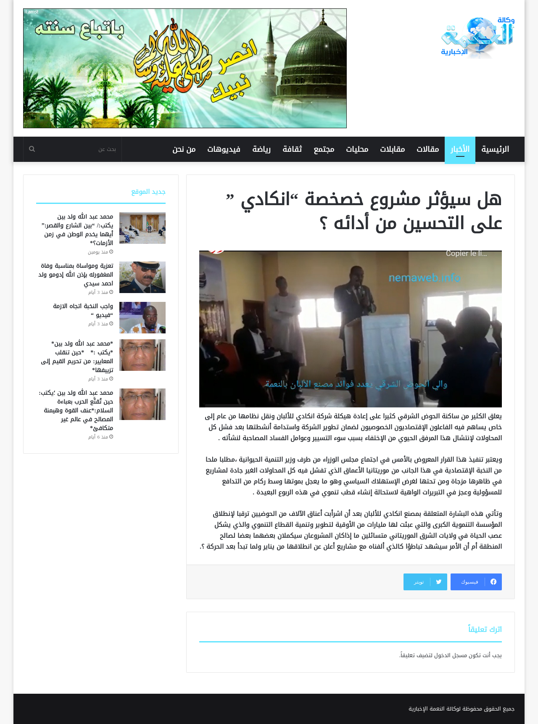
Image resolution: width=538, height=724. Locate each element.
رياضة (261, 149)
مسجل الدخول (450, 655)
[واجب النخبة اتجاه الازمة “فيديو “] (142, 317)
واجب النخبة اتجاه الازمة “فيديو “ (83, 311)
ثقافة (292, 149)
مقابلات (392, 149)
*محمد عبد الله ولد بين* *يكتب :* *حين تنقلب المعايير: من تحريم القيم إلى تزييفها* (77, 357)
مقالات (428, 149)
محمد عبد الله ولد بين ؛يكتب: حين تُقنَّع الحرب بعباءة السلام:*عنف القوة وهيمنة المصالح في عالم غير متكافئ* (76, 410)
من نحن (183, 149)
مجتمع (324, 149)
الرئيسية (495, 149)
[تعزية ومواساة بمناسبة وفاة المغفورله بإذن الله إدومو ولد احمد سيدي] (142, 277)
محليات (357, 149)
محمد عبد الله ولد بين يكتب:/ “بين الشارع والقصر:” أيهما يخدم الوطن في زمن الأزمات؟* (77, 230)
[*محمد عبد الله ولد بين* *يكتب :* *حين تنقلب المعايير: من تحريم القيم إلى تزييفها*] (142, 355)
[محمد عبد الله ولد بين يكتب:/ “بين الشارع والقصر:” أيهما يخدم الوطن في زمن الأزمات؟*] (142, 228)
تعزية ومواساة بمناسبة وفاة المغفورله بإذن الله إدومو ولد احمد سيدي (75, 274)
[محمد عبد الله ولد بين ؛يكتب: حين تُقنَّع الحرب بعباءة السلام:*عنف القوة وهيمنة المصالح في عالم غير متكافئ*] (142, 404)
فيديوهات (223, 149)
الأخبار (460, 149)
